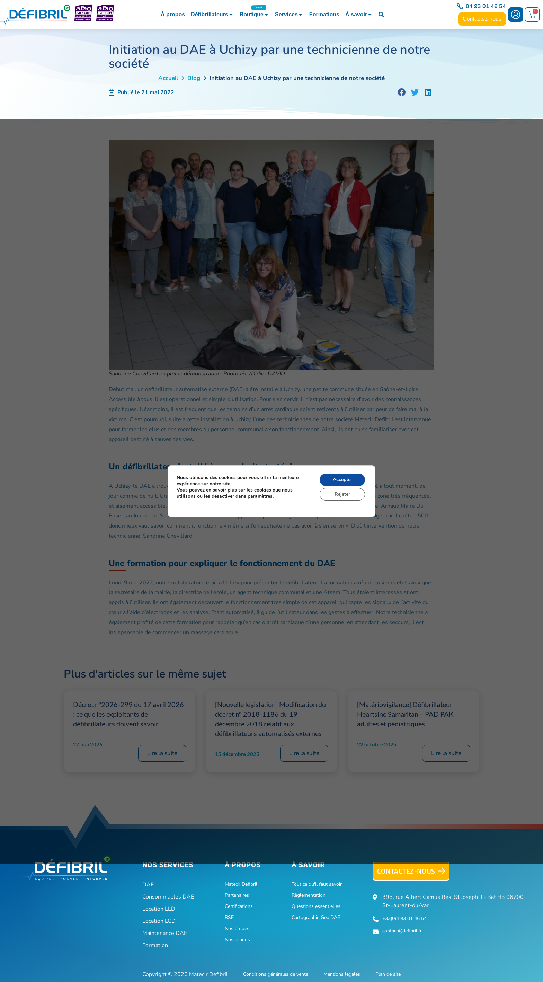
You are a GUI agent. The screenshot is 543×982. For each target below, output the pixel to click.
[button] (402, 92)
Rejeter (342, 494)
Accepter (342, 479)
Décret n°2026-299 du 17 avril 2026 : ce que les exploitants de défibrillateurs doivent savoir (128, 714)
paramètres (260, 496)
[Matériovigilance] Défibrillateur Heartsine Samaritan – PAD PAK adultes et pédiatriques (405, 714)
